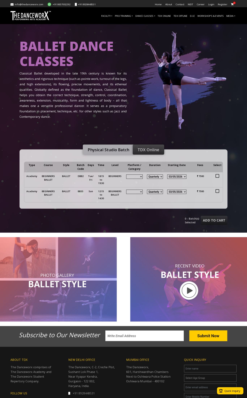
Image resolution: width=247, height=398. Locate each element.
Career (201, 4)
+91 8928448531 (85, 4)
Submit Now (208, 336)
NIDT (190, 4)
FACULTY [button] (106, 15)
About (168, 4)
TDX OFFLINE (180, 15)
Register (222, 4)
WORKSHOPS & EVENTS (210, 15)
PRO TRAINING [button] (123, 15)
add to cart (214, 227)
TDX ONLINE (164, 15)
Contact (180, 4)
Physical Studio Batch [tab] (108, 156)
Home (158, 4)
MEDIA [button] (229, 15)
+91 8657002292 (59, 4)
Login (211, 4)
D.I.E (192, 15)
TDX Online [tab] (148, 156)
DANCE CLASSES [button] (144, 15)
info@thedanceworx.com (26, 4)
